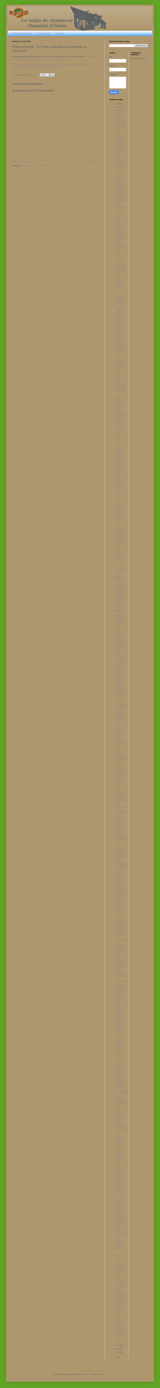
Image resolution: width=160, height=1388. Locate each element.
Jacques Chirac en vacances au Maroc (119, 1177)
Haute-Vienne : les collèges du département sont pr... (120, 704)
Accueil (56, 161)
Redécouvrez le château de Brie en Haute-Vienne (119, 114)
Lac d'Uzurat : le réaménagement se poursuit (120, 568)
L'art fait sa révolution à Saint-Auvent (120, 258)
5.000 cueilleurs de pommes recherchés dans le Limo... (120, 1219)
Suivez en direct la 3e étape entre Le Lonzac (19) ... (120, 1232)
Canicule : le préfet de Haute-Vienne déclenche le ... (119, 402)
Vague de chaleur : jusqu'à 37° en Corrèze (119, 608)
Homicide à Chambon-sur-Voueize (120, 902)
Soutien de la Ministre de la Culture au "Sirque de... (119, 854)
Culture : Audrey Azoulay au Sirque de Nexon (119, 1113)
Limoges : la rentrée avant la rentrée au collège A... (119, 450)
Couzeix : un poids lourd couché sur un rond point (119, 247)
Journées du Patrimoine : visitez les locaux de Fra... (120, 647)
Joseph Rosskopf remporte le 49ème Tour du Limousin (120, 975)
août (116, 107)
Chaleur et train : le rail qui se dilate (120, 473)
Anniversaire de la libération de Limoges (120, 810)
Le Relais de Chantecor (21, 33)
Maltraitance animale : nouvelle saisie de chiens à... (119, 186)
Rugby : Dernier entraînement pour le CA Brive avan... (120, 1012)
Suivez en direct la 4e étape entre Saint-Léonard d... (120, 1070)
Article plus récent (20, 161)
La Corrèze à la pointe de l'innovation (120, 587)
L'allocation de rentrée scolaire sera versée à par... (120, 1307)
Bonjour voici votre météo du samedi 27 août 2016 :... (120, 126)
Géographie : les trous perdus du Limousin (119, 175)
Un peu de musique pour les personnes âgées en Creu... (119, 1042)
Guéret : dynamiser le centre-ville (119, 377)
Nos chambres (44, 33)
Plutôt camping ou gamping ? (120, 1093)
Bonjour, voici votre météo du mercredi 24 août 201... (120, 541)
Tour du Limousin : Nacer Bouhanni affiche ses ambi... (119, 1320)
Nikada (87, 1374)
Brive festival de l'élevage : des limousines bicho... (120, 744)
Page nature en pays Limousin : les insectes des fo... (120, 891)
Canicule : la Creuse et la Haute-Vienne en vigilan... (119, 463)
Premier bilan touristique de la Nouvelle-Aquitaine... (119, 326)
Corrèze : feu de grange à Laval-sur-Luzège (120, 693)
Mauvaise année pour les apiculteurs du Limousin (120, 1189)
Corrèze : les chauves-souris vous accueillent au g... (120, 949)
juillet (116, 1345)
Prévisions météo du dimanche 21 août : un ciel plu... (120, 879)
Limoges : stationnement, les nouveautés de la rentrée (120, 427)
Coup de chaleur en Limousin (119, 579)
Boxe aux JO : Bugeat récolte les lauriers (119, 670)
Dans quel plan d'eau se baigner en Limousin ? (119, 1282)
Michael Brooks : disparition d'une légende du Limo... (119, 633)
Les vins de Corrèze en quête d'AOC (119, 1258)
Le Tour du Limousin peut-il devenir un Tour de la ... (119, 1057)
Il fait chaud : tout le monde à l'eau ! (119, 522)
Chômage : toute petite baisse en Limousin (119, 414)
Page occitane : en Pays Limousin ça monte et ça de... (120, 798)
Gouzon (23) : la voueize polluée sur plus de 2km (119, 827)
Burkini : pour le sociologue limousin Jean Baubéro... (119, 339)
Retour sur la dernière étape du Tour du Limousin (119, 912)
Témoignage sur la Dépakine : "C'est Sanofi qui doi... (119, 283)
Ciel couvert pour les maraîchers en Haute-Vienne (119, 771)
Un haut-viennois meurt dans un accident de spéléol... (120, 758)
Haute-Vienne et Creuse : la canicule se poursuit (119, 198)
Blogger (103, 1374)
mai (116, 1353)
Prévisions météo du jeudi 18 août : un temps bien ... (119, 1246)
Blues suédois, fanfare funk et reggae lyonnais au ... (120, 164)
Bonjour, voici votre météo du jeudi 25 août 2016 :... (120, 388)
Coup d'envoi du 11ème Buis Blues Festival (119, 1102)
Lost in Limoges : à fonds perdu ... (120, 439)
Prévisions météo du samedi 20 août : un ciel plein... (119, 961)
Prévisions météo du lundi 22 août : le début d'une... (119, 785)
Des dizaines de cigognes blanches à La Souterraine (120, 1204)
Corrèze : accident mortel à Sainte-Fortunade (119, 682)
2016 (114, 104)
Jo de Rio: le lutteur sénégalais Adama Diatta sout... (119, 1156)
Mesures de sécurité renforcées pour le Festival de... (119, 1027)
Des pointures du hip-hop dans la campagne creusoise (119, 234)
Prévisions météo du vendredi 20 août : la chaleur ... (120, 1083)
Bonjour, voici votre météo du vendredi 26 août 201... (120, 269)
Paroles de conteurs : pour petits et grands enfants (119, 619)
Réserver (60, 33)
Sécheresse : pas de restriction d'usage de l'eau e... (119, 597)
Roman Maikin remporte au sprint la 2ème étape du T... (120, 1269)
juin (116, 1349)
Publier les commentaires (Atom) (37, 166)
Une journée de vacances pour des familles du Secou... (119, 297)
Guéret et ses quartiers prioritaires (119, 531)
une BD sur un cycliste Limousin (120, 1168)
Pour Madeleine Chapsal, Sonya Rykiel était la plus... (119, 312)
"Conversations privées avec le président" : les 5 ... (119, 731)
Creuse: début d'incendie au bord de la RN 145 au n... (119, 151)
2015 (114, 1357)
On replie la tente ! (118, 818)
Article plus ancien (91, 161)
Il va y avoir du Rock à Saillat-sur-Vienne (120, 1000)
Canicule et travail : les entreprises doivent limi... (119, 365)
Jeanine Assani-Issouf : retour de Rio (119, 483)
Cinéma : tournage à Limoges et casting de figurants (119, 1294)
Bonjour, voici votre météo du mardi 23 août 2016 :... (120, 659)
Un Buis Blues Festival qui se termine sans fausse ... (120, 866)
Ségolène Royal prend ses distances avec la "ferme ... (119, 1142)
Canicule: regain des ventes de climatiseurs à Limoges (120, 139)
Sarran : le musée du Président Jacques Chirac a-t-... (119, 718)
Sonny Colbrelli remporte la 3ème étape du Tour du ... (120, 1127)
